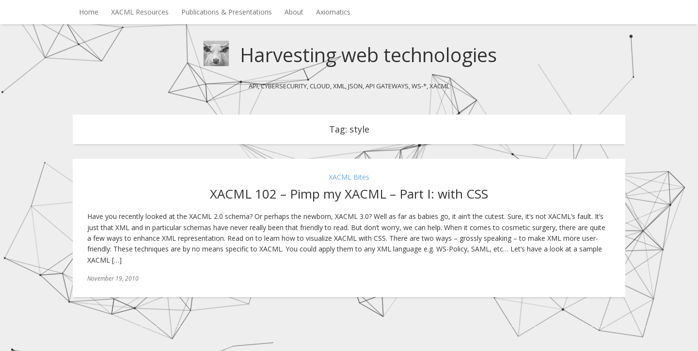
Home (88, 12)
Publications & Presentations (226, 12)
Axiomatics (333, 12)
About (294, 12)
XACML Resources (140, 12)
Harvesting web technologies (368, 54)
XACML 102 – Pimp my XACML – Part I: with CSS (349, 193)
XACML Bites (349, 177)
